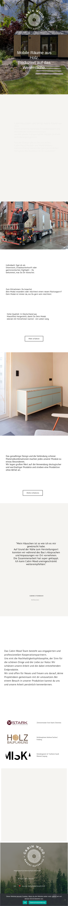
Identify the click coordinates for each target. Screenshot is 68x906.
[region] (34, 420)
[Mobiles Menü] (3, 3)
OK (25, 902)
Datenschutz (28, 870)
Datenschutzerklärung (37, 902)
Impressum (18, 870)
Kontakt (38, 870)
